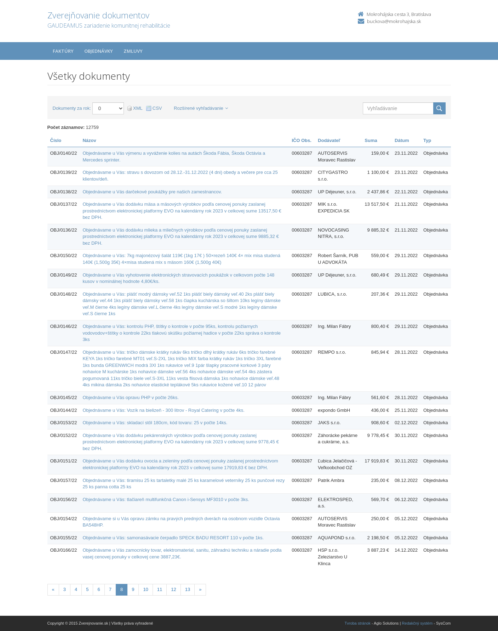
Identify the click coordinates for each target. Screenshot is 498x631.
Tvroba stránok (358, 623)
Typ (427, 140)
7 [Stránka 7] (110, 589)
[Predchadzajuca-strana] (53, 590)
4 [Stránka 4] (76, 589)
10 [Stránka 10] (145, 589)
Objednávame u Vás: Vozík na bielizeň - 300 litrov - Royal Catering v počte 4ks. (163, 410)
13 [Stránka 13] (187, 589)
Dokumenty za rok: (72, 108)
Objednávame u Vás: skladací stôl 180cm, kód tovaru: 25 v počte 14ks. (154, 422)
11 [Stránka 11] (159, 589)
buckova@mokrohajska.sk (394, 21)
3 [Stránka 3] (64, 589)
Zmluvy (133, 51)
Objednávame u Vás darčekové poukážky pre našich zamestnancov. (152, 191)
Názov (89, 140)
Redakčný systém (417, 623)
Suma (371, 140)
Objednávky (98, 51)
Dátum (402, 140)
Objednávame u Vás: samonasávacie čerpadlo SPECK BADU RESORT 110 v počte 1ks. (173, 537)
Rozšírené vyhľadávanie (201, 108)
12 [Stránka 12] (173, 589)
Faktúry (63, 51)
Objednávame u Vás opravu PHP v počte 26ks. (130, 397)
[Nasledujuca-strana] (200, 590)
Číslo (56, 140)
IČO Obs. (301, 140)
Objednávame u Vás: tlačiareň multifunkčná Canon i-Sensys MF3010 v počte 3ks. (165, 499)
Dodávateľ (329, 140)
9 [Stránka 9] (133, 589)
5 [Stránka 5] (87, 589)
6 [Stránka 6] (98, 589)
